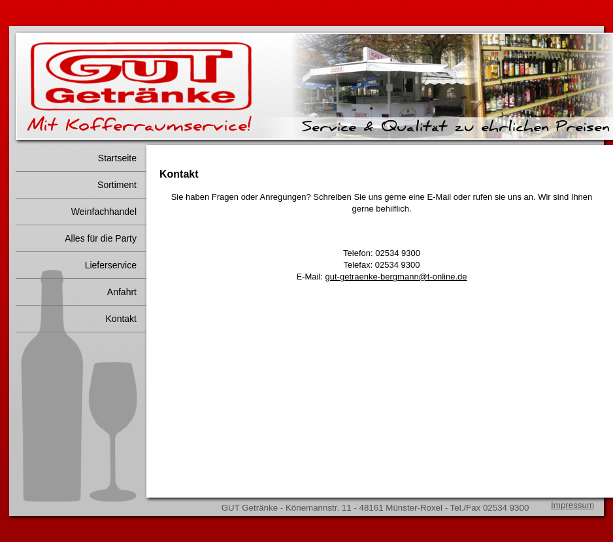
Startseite (117, 158)
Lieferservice (111, 265)
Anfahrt (122, 292)
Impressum (572, 505)
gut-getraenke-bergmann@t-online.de (396, 276)
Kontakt (121, 318)
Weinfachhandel (104, 211)
